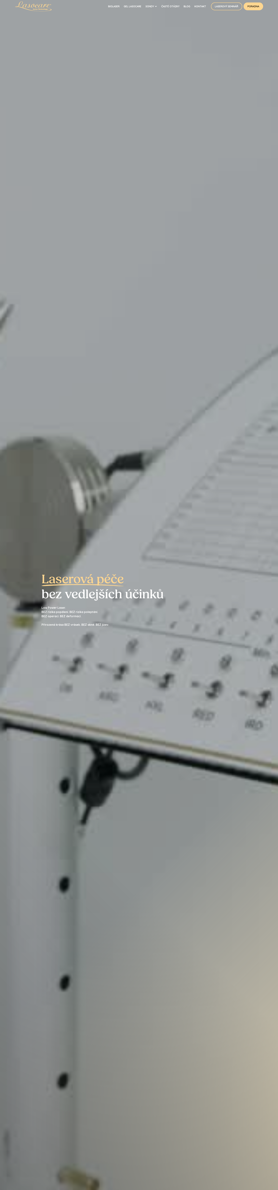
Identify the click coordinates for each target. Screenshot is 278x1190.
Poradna (253, 6)
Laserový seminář (226, 6)
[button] (151, 6)
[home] (37, 6)
